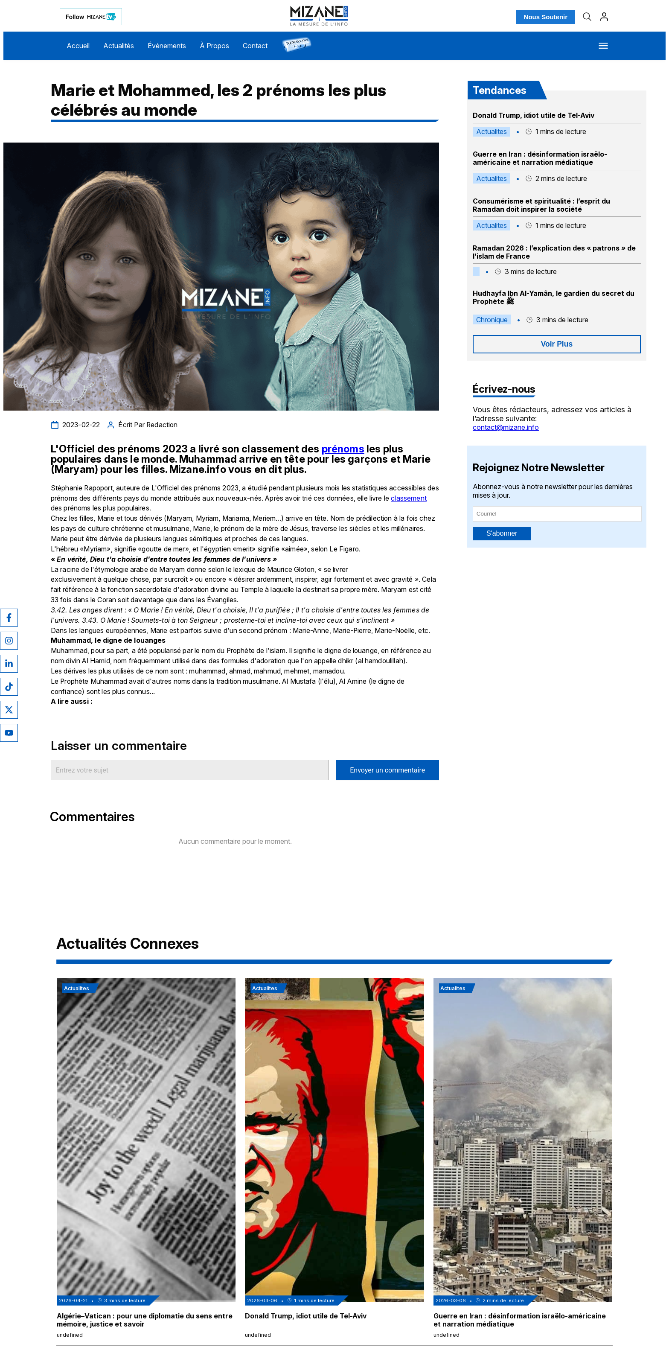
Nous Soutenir (546, 16)
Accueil (78, 45)
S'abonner (501, 533)
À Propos (214, 45)
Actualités (118, 45)
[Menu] (603, 46)
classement (409, 498)
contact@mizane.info (506, 427)
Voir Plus (557, 344)
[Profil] (604, 17)
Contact (255, 45)
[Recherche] (587, 17)
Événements (167, 45)
